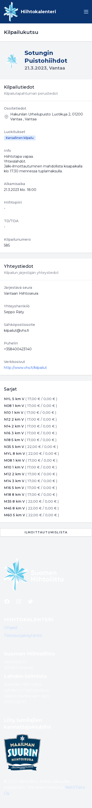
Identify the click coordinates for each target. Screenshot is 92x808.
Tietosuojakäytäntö (23, 635)
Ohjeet (11, 627)
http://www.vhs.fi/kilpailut (25, 367)
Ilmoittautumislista (46, 532)
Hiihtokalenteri (38, 11)
